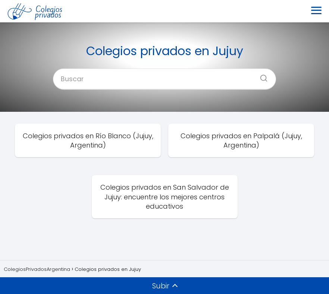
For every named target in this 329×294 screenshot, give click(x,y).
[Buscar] (261, 75)
